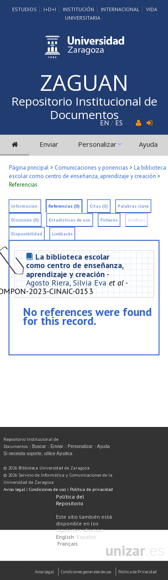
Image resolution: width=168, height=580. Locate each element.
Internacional (120, 9)
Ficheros (109, 220)
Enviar (48, 144)
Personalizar (97, 144)
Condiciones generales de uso (86, 571)
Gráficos (136, 220)
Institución (78, 9)
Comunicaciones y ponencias (91, 167)
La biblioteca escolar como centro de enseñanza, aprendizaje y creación (74, 265)
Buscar (39, 446)
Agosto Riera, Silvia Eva (66, 282)
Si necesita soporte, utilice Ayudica (38, 453)
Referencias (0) (64, 206)
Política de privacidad (91, 489)
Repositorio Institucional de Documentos (84, 108)
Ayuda (148, 144)
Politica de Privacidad (137, 571)
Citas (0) (99, 206)
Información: (25, 206)
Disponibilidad (26, 234)
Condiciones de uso (47, 489)
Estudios (24, 9)
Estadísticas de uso (69, 220)
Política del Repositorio (70, 500)
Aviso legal (14, 489)
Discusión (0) (25, 220)
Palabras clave (133, 206)
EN (104, 122)
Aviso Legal (44, 571)
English (65, 536)
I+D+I (49, 9)
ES (119, 122)
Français (67, 543)
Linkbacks (62, 234)
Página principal (29, 167)
